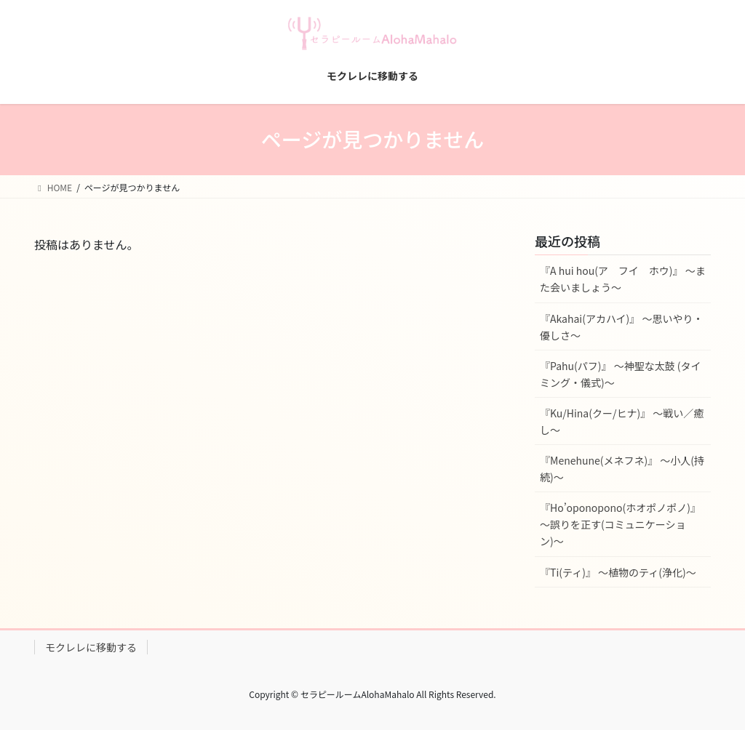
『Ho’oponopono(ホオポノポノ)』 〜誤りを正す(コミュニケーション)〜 (620, 524)
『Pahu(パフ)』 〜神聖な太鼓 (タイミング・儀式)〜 (620, 374)
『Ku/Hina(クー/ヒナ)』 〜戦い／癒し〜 (622, 421)
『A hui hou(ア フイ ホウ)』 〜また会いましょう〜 (623, 278)
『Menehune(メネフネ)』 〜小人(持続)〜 (622, 468)
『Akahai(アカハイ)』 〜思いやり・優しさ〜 (621, 326)
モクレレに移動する (91, 647)
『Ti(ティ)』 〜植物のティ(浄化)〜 (618, 572)
